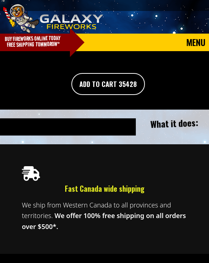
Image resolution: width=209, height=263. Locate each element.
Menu (195, 42)
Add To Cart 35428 (108, 84)
